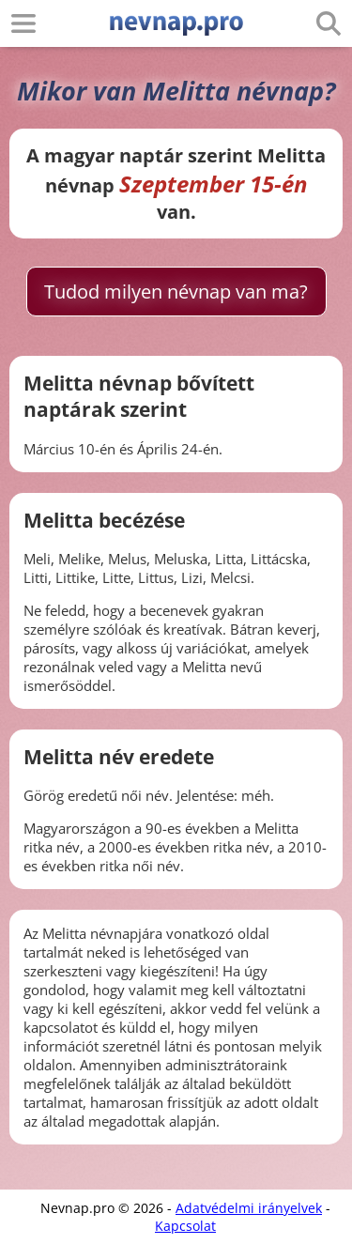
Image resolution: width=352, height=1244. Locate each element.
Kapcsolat (185, 1226)
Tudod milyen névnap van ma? (176, 291)
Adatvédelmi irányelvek (249, 1208)
